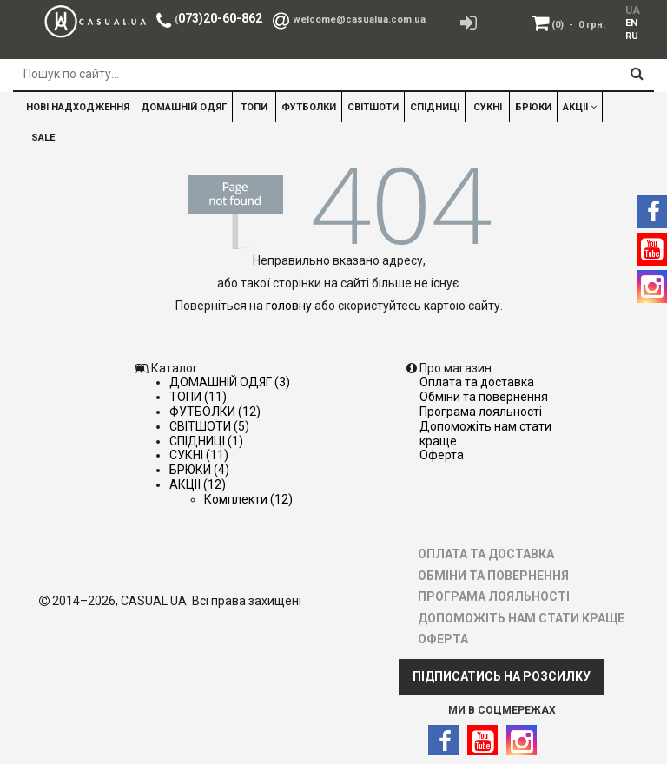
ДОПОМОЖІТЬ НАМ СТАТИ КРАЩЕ (521, 618)
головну (289, 306)
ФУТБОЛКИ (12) (215, 411)
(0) (578, 24)
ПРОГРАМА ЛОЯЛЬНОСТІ (480, 411)
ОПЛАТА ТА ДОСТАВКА (476, 382)
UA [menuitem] (631, 10)
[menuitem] (629, 22)
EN (631, 23)
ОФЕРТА (441, 455)
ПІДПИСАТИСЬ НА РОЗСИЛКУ (502, 676)
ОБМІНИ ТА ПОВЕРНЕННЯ (483, 397)
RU (631, 36)
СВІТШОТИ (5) (209, 426)
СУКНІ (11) (198, 455)
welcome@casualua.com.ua (359, 19)
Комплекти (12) (248, 499)
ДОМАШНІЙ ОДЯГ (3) (229, 382)
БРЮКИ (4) (199, 470)
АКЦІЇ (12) (197, 484)
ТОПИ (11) (198, 397)
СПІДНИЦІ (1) (206, 441)
